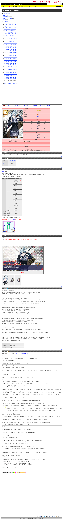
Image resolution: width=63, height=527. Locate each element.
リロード (7, 4)
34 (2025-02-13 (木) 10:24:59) (10, 74)
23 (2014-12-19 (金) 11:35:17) (10, 57)
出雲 (38, 112)
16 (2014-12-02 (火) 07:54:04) (10, 46)
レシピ (3, 171)
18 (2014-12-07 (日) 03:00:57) (10, 49)
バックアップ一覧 (6, 13)
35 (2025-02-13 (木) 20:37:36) (10, 75)
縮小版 (48, 105)
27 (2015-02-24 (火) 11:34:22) (10, 63)
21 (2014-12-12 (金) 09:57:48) (10, 53)
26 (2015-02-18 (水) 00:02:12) (10, 61)
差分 (4, 15)
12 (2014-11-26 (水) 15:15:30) (10, 39)
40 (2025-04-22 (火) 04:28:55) (10, 83)
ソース (4, 19)
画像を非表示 (26, 353)
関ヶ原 (10, 160)
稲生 (15, 160)
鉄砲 (27, 105)
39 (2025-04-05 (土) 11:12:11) (10, 81)
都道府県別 (35, 105)
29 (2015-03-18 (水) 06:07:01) (10, 66)
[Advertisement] (32, 94)
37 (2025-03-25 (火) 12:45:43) (10, 78)
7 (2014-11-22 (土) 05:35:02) (10, 32)
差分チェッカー (5, 6)
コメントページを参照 (19, 353)
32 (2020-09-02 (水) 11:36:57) (10, 70)
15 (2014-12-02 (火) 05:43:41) (10, 44)
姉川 (13, 160)
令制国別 (39, 105)
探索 (3, 163)
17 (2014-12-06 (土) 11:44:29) (10, 47)
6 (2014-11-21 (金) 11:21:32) (10, 30)
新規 (11, 4)
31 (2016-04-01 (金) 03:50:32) (10, 69)
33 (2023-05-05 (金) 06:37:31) (10, 72)
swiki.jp (31, 518)
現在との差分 (6, 16)
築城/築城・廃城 (11, 219)
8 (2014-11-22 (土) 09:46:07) (10, 33)
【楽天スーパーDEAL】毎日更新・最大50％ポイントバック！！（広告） (24, 6)
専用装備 (25, 118)
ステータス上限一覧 (16, 105)
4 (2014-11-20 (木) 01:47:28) (10, 27)
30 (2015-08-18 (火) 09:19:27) (10, 67)
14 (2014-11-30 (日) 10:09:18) (10, 43)
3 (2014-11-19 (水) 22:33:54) (10, 26)
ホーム (3, 4)
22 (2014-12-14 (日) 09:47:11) (10, 55)
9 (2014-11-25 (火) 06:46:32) (10, 35)
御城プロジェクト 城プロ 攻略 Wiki (47, 2)
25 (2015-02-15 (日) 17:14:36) (10, 60)
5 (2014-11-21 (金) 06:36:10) (10, 29)
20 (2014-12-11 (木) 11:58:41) (10, 52)
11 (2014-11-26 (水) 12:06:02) (10, 38)
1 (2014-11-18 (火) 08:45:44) (10, 22)
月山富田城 (5, 10)
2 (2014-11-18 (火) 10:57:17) (10, 24)
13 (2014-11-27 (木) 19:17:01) (10, 41)
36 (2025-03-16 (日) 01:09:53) (10, 77)
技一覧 (30, 105)
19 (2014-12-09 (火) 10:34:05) (10, 50)
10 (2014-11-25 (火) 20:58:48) (10, 36)
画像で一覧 (44, 105)
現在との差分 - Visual (7, 18)
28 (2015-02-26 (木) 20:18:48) (10, 64)
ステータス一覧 (8, 105)
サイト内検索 (43, 4)
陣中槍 (38, 116)
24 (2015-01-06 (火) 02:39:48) (10, 58)
